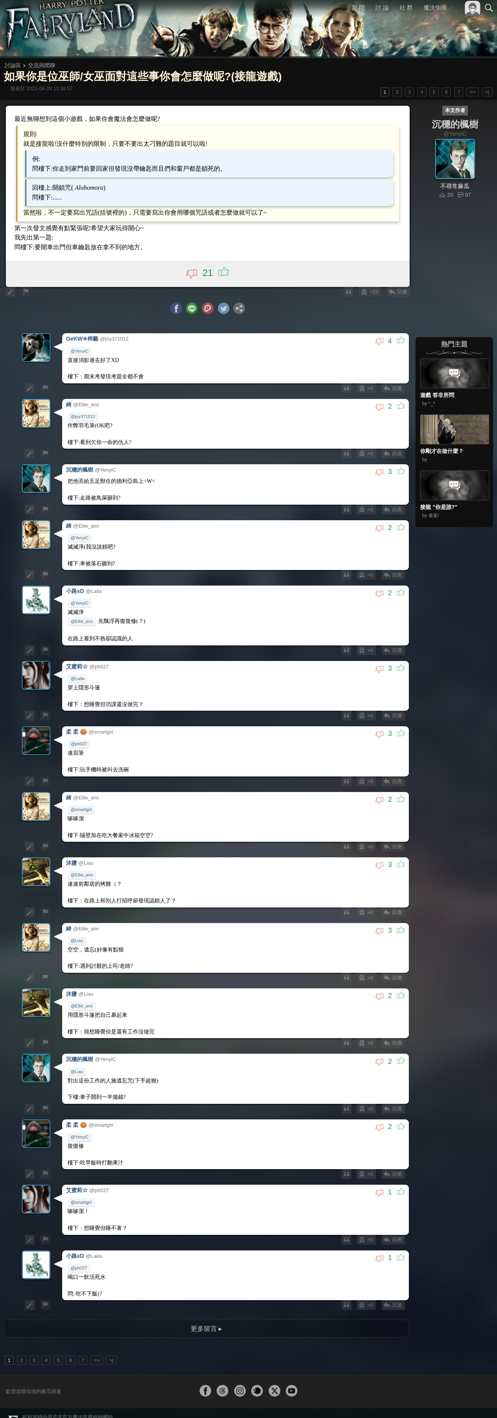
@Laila (78, 671)
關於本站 (396, 1401)
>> (472, 92)
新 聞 (358, 7)
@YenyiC (80, 350)
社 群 (406, 7)
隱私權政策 (448, 1401)
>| (487, 92)
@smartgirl (81, 799)
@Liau (77, 927)
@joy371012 (83, 414)
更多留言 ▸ (206, 1307)
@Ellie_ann (82, 615)
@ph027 (79, 735)
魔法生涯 (435, 7)
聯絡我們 (476, 1401)
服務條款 (421, 1401)
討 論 (382, 7)
